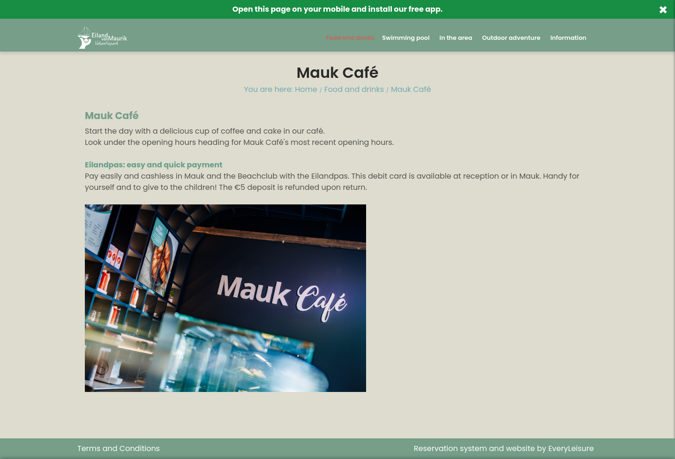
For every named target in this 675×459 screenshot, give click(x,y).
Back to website (521, 11)
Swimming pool (405, 38)
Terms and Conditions (118, 448)
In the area (456, 38)
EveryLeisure (571, 448)
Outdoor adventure (511, 38)
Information (568, 38)
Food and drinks (350, 38)
